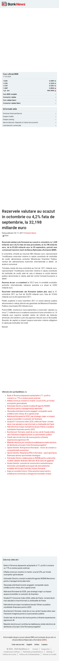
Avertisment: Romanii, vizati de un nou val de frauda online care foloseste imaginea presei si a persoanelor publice (29, 612)
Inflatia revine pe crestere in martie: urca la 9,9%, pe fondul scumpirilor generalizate (27, 573)
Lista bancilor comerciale (29, 125)
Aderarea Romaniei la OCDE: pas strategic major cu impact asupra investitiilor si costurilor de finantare (27, 592)
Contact (35, 649)
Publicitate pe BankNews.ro (33, 652)
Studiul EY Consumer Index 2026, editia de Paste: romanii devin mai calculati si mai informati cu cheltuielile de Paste (29, 599)
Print (5, 236)
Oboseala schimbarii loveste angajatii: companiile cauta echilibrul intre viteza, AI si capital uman (26, 586)
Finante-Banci (30, 233)
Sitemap (49, 652)
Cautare (44, 644)
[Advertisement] (29, 39)
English (29, 644)
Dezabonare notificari (12, 652)
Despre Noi (45, 649)
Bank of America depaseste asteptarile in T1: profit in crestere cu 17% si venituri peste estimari (29, 566)
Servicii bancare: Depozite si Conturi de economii (29, 122)
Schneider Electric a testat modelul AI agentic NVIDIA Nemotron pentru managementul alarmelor (29, 579)
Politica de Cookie (9, 654)
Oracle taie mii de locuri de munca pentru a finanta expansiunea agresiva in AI (29, 619)
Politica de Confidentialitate (29, 654)
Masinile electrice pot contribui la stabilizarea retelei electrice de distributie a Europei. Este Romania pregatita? (29, 625)
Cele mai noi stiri (18, 644)
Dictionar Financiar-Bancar (29, 113)
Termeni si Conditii (49, 654)
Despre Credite (29, 116)
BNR (44, 640)
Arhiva (36, 644)
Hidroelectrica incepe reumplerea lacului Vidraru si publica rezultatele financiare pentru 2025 (27, 606)
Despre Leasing (29, 119)
